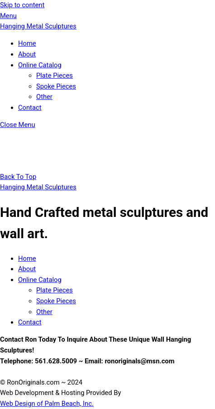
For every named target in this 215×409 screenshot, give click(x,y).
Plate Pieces (54, 75)
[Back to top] (18, 177)
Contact (29, 107)
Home (27, 43)
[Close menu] (17, 125)
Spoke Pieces (56, 86)
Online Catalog (40, 65)
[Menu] (8, 16)
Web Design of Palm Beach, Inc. (47, 404)
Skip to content (22, 5)
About (27, 54)
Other (44, 97)
